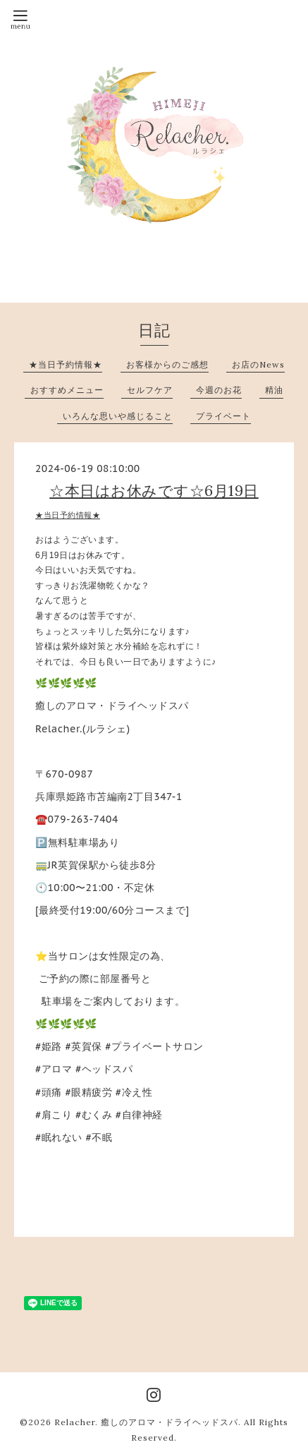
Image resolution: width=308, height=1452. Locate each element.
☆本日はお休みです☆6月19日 (154, 490)
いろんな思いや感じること (118, 416)
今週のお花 (219, 390)
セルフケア (150, 390)
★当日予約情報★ (65, 364)
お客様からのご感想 (167, 364)
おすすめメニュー (67, 390)
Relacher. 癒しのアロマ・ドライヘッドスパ (146, 1422)
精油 (274, 390)
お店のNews (258, 364)
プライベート (223, 416)
